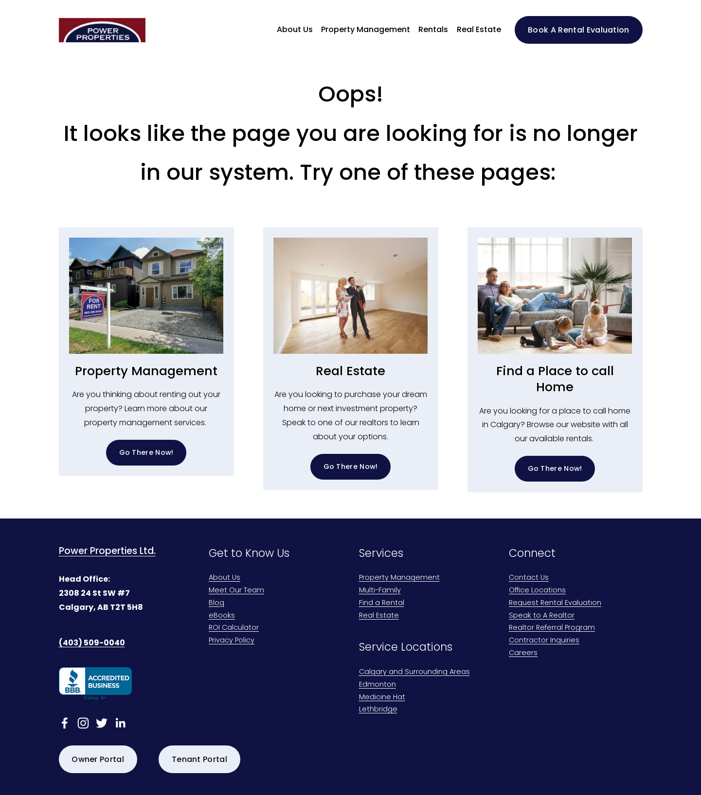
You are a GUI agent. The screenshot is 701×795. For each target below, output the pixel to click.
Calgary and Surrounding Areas (414, 672)
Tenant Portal (199, 759)
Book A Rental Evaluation (578, 29)
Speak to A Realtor (542, 616)
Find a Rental (381, 603)
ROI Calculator (234, 628)
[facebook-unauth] (65, 723)
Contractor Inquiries (544, 640)
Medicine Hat (382, 697)
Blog (216, 603)
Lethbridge (378, 709)
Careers (523, 653)
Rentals (433, 29)
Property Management (399, 578)
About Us (224, 578)
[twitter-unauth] (102, 723)
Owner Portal (98, 759)
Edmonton (377, 685)
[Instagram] (83, 723)
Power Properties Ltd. (107, 551)
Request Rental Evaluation (555, 603)
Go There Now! (146, 452)
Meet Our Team (236, 590)
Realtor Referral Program (552, 628)
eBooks (222, 616)
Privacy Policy (231, 640)
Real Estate (479, 29)
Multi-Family (380, 590)
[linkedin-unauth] (120, 723)
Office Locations (537, 590)
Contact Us (529, 578)
